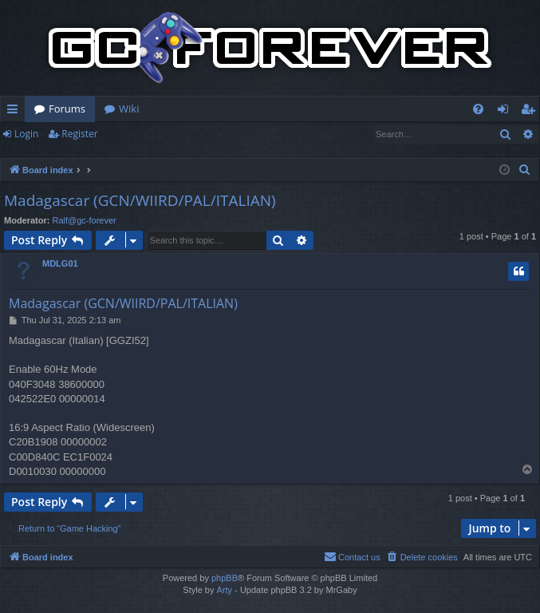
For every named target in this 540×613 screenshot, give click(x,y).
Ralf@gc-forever (84, 220)
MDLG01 (60, 263)
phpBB (224, 578)
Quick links (15, 111)
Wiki (129, 108)
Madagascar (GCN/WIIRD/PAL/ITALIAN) (140, 200)
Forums (67, 108)
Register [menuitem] (531, 111)
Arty (225, 590)
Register (79, 133)
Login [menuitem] (506, 111)
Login (26, 133)
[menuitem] (478, 109)
